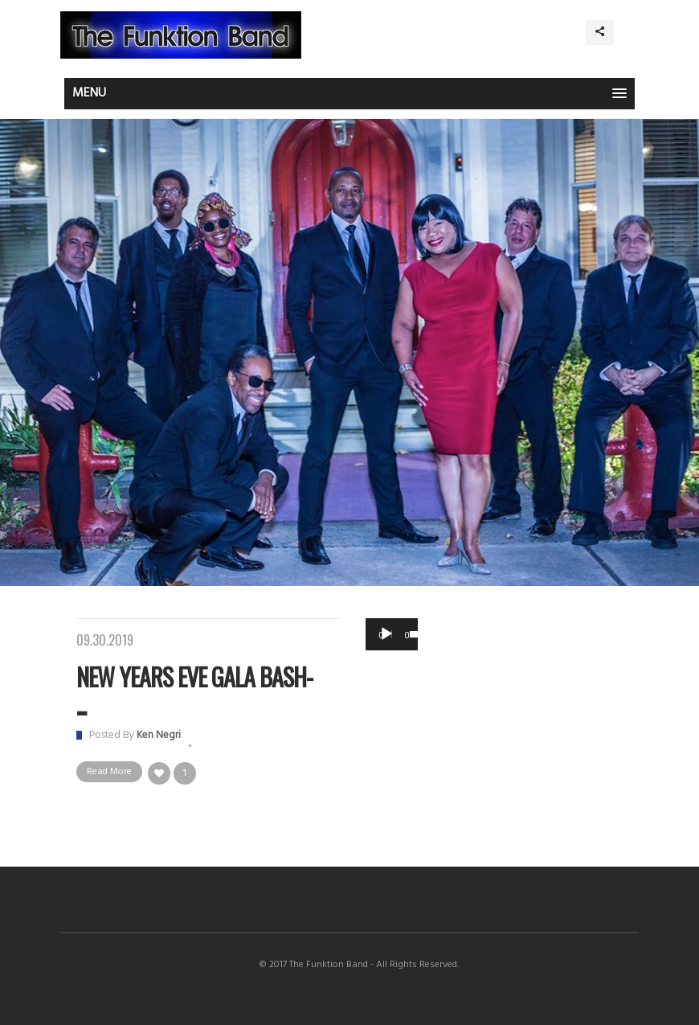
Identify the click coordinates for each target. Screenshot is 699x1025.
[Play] (386, 634)
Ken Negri (159, 735)
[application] (392, 634)
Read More (109, 772)
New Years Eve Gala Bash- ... (194, 690)
